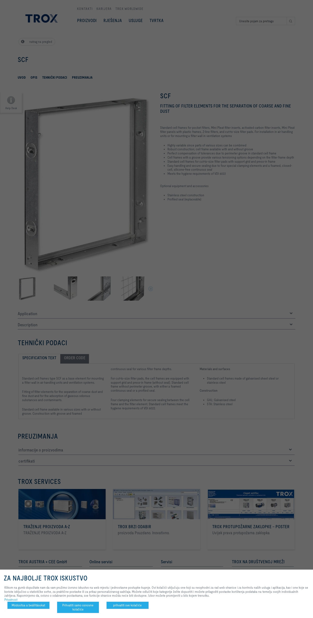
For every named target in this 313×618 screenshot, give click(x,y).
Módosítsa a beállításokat (28, 605)
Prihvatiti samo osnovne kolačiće (78, 607)
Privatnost (10, 600)
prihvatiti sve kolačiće (127, 605)
